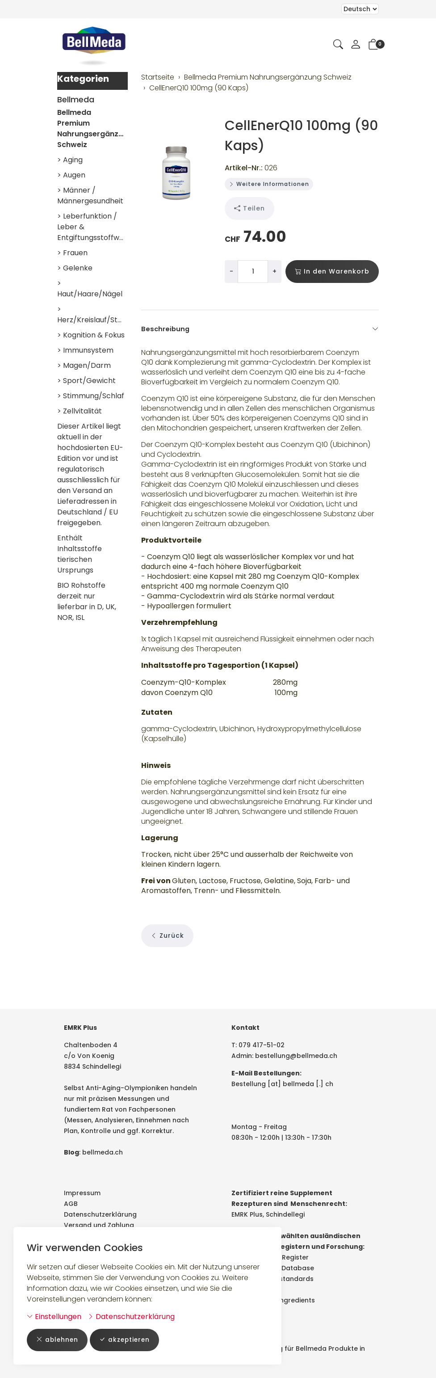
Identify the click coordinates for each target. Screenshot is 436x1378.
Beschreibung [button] (260, 329)
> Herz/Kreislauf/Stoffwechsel (92, 314)
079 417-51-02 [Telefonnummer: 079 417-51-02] (262, 1045)
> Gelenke (74, 268)
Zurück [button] (167, 975)
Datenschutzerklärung (131, 1316)
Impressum (82, 1192)
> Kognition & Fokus (91, 335)
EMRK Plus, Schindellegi (268, 1214)
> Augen (71, 175)
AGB (71, 1203)
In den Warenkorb (332, 271)
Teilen (249, 208)
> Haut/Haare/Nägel (89, 288)
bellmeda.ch (102, 1152)
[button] (338, 45)
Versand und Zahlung (99, 1225)
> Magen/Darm (84, 365)
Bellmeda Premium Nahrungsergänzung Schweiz (92, 128)
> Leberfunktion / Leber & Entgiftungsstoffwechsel (92, 227)
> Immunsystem (85, 350)
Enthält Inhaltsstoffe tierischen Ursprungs (79, 554)
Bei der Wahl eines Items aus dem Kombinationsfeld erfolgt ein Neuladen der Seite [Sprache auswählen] (360, 9)
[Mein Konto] (355, 45)
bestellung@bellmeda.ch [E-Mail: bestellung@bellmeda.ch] (296, 1055)
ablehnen (58, 1339)
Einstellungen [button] (54, 1316)
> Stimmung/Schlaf (90, 396)
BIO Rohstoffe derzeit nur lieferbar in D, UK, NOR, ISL (86, 601)
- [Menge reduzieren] (231, 271)
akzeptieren (127, 1339)
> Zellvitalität (79, 411)
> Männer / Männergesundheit (90, 195)
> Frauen (72, 253)
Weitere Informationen (269, 184)
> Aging (70, 160)
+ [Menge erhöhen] (274, 271)
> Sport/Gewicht (86, 380)
